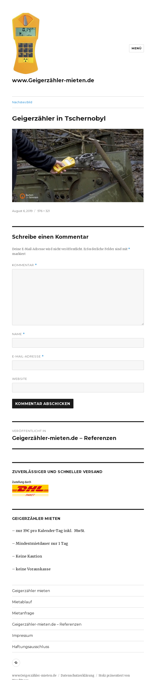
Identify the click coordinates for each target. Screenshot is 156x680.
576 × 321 (43, 211)
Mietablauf (22, 602)
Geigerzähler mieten (31, 591)
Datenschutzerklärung (77, 675)
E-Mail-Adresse (28, 356)
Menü (136, 48)
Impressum (22, 635)
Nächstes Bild (22, 102)
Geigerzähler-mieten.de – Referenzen (46, 624)
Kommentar (24, 265)
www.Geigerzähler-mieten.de (53, 80)
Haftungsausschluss (30, 647)
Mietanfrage (23, 613)
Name (18, 334)
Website (19, 379)
